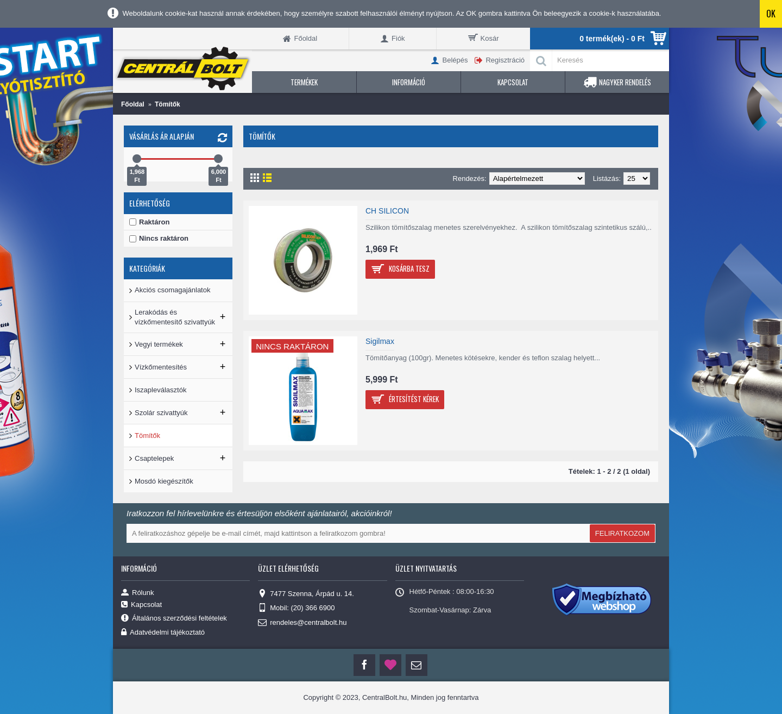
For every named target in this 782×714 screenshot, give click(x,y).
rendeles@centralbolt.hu (302, 622)
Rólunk (137, 592)
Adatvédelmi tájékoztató (163, 632)
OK (770, 13)
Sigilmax (379, 341)
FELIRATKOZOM (622, 533)
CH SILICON (387, 210)
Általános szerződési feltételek (174, 618)
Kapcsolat (141, 604)
